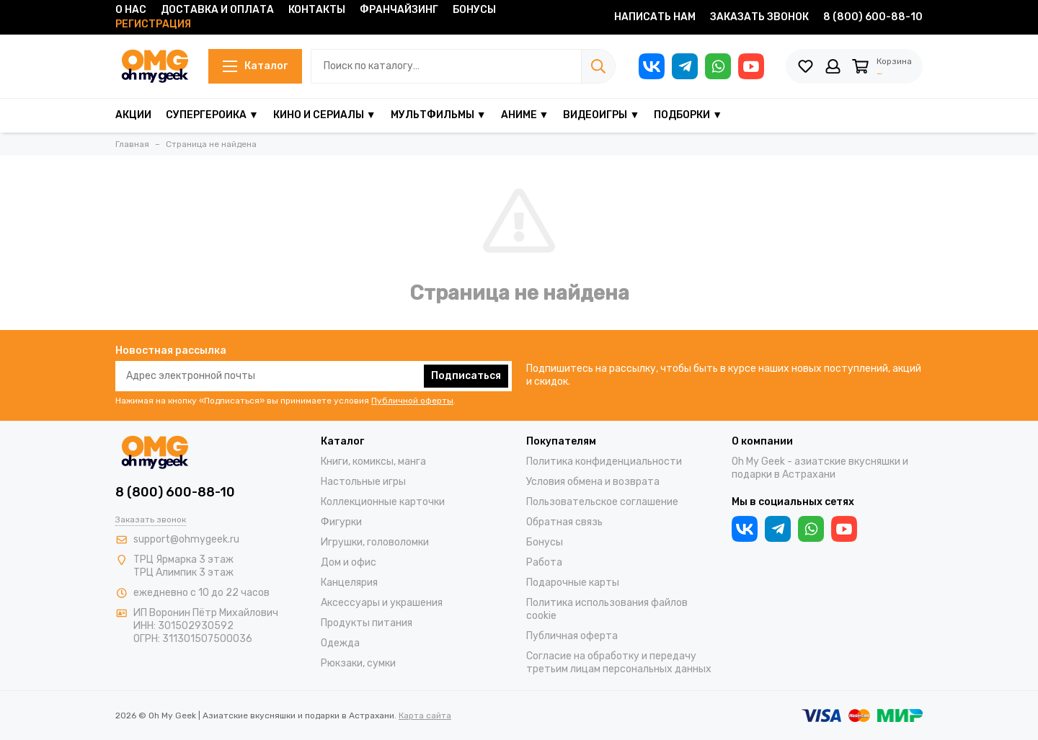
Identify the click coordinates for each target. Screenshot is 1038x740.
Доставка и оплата (217, 10)
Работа (544, 562)
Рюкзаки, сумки (358, 663)
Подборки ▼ (688, 115)
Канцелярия (349, 582)
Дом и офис (348, 562)
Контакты (316, 10)
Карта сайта (425, 715)
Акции (133, 115)
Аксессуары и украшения (382, 603)
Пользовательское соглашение (602, 502)
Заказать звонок (759, 17)
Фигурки (341, 522)
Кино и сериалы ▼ (324, 115)
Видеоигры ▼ (601, 115)
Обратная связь (564, 522)
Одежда (340, 643)
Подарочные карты (572, 582)
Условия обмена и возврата (593, 482)
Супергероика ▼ (212, 115)
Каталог (252, 66)
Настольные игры (363, 482)
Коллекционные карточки (383, 502)
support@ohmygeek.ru (186, 539)
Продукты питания (366, 623)
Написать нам (655, 17)
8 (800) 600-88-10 (873, 17)
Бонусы (474, 10)
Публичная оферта (572, 636)
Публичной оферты (412, 401)
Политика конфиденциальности (604, 461)
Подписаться (466, 376)
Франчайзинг (399, 10)
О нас (130, 10)
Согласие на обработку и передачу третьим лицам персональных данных (618, 662)
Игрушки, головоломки (375, 542)
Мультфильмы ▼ (439, 115)
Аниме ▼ (525, 115)
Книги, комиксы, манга (373, 461)
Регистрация (153, 24)
